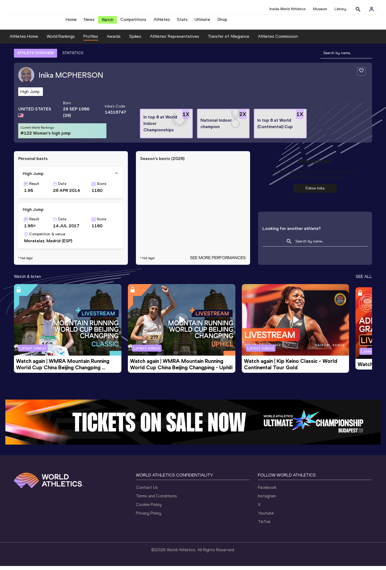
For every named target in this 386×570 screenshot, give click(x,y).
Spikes (135, 40)
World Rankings (61, 40)
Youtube (266, 517)
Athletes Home (24, 40)
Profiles (90, 40)
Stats (182, 21)
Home (71, 21)
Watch (107, 21)
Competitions (133, 21)
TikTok (264, 525)
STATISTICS (72, 57)
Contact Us (147, 491)
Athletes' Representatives (174, 40)
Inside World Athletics (287, 9)
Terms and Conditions (156, 499)
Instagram (267, 499)
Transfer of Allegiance (228, 40)
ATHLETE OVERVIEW (35, 57)
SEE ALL (364, 280)
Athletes (162, 21)
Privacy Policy (148, 517)
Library (340, 9)
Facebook (267, 491)
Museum (320, 9)
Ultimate (202, 21)
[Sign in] (371, 9)
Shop (222, 21)
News (89, 21)
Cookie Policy (149, 508)
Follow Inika (315, 192)
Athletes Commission (278, 40)
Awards (114, 40)
